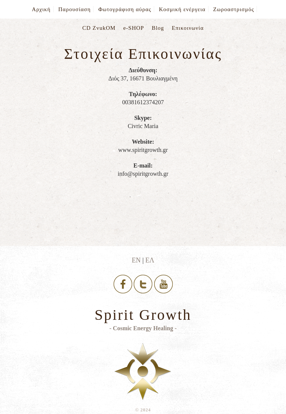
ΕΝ (136, 260)
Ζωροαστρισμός (233, 9)
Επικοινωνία (188, 28)
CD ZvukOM (98, 28)
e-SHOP (133, 28)
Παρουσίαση (74, 9)
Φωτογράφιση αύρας (124, 9)
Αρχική (41, 9)
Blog (158, 28)
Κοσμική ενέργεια (182, 9)
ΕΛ (149, 260)
